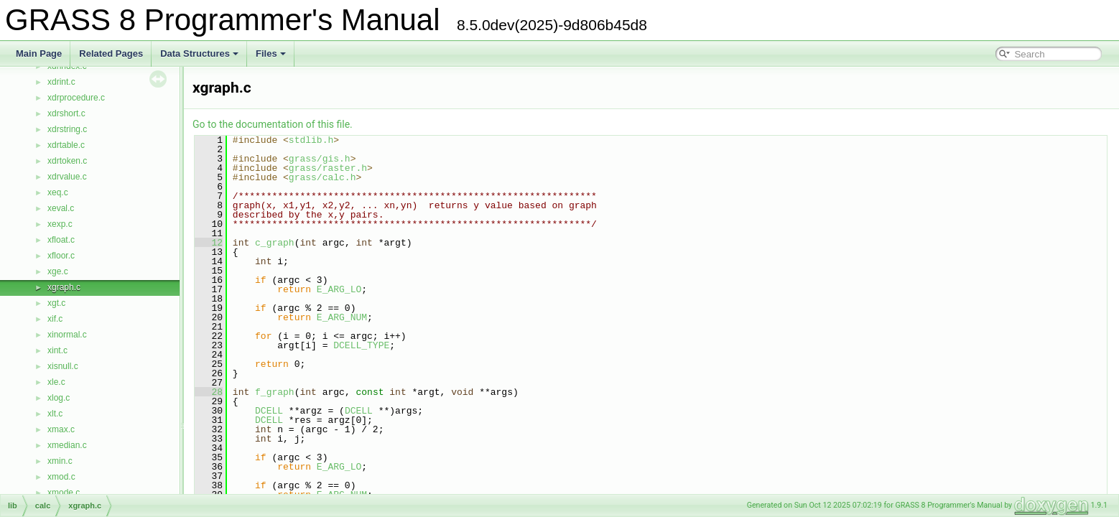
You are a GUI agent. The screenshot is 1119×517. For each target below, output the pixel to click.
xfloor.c (61, 256)
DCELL (269, 410)
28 (209, 392)
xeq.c (57, 192)
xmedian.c (67, 445)
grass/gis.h (319, 158)
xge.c (57, 271)
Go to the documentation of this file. (272, 124)
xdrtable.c (66, 145)
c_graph (274, 242)
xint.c (57, 350)
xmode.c (63, 493)
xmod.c (61, 477)
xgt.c (56, 303)
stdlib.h (311, 140)
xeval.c (60, 208)
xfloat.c (61, 240)
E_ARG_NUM (342, 317)
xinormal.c (67, 335)
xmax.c (61, 429)
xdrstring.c (67, 129)
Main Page (39, 53)
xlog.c (58, 398)
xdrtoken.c (67, 161)
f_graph (274, 392)
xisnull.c (62, 366)
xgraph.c (63, 287)
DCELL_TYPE (361, 345)
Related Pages (111, 53)
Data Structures (199, 53)
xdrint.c (61, 82)
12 (209, 242)
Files (271, 53)
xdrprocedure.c (76, 98)
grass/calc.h (322, 177)
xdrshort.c (66, 113)
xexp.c (60, 224)
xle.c (56, 382)
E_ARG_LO (339, 289)
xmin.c (60, 461)
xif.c (54, 319)
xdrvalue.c (67, 177)
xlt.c (54, 414)
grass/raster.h (328, 168)
